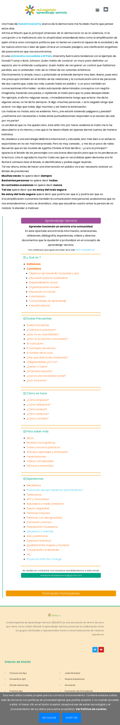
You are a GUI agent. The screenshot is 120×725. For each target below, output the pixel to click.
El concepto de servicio (41, 348)
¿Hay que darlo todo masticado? (47, 357)
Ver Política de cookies (91, 709)
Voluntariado (37, 296)
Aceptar (72, 718)
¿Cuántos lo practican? (41, 330)
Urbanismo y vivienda (40, 531)
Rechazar (49, 718)
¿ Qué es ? (33, 257)
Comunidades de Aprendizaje (47, 301)
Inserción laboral (39, 305)
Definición (34, 264)
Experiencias (34, 479)
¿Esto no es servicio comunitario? (47, 339)
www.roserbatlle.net (84, 249)
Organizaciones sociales (44, 287)
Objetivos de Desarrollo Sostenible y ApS (54, 273)
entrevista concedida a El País (31, 56)
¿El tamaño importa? (39, 371)
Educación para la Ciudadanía (48, 278)
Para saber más (37, 431)
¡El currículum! (35, 343)
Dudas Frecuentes (39, 318)
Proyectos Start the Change (44, 559)
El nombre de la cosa (40, 353)
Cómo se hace (36, 393)
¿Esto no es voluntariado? (43, 334)
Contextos (34, 269)
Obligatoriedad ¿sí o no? (42, 362)
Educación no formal (42, 292)
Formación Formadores (61, 593)
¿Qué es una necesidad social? (46, 376)
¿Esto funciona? (37, 380)
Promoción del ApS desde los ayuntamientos (55, 490)
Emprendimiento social (43, 282)
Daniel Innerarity (29, 24)
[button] (97, 10)
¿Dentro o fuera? (37, 366)
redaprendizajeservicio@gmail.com (61, 575)
